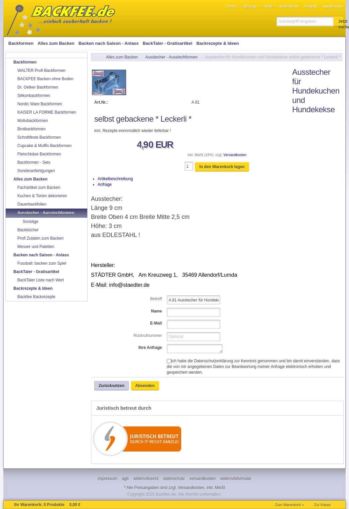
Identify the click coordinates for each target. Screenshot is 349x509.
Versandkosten (234, 155)
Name (156, 311)
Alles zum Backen (122, 57)
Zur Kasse (322, 505)
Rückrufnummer (147, 335)
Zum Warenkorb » (289, 505)
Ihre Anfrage (150, 347)
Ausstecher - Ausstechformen (171, 57)
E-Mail (156, 323)
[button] (338, 21)
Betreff (156, 298)
